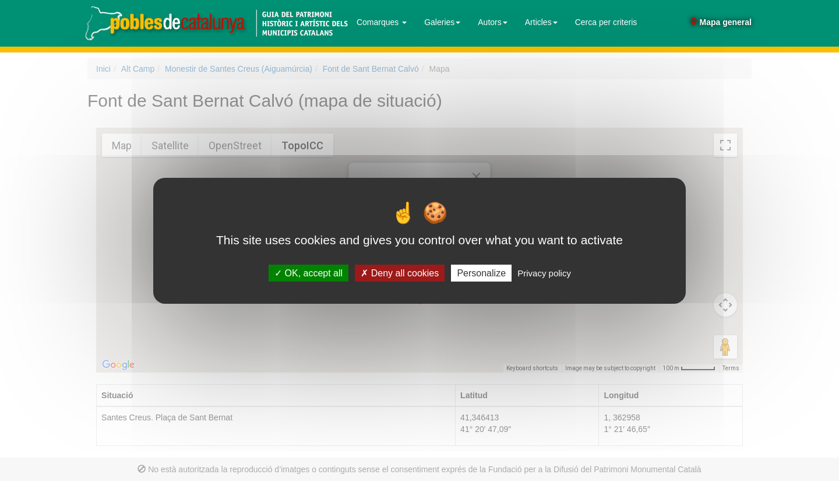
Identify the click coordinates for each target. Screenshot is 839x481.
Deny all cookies (400, 273)
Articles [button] (541, 22)
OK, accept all (308, 273)
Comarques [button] (382, 22)
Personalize (481, 273)
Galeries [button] (442, 22)
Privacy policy (544, 273)
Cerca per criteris (606, 22)
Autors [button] (492, 22)
